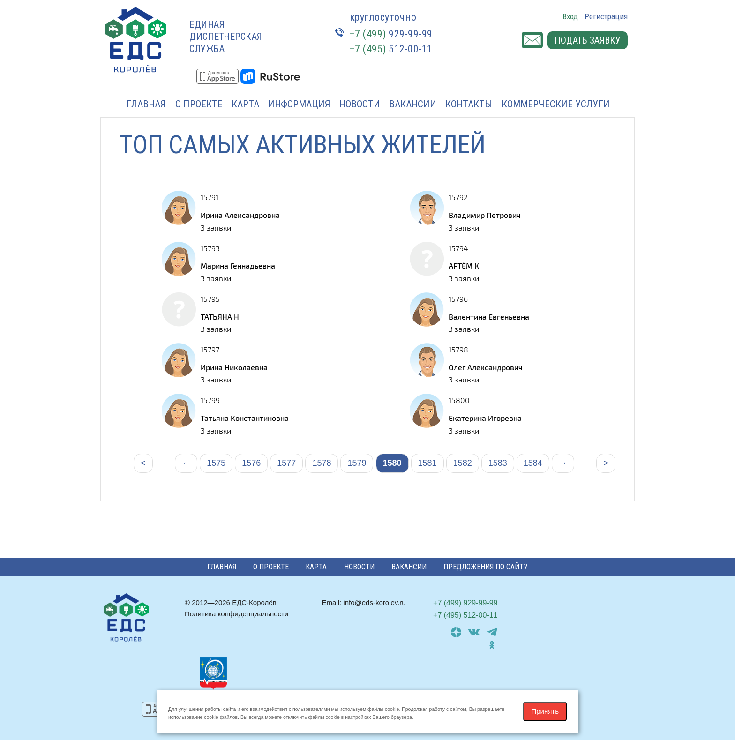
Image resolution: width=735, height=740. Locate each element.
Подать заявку (588, 40)
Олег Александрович (486, 367)
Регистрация (606, 16)
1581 (427, 463)
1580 (392, 463)
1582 (462, 463)
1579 (356, 463)
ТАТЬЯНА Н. (221, 316)
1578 (321, 463)
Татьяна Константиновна (245, 417)
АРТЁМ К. (465, 265)
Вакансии (412, 104)
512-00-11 (391, 49)
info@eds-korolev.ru (374, 602)
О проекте (199, 104)
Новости (359, 104)
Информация (299, 104)
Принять (545, 711)
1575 (216, 463)
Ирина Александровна (240, 214)
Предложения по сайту (485, 566)
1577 (286, 463)
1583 (497, 463)
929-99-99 (391, 34)
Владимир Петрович (485, 214)
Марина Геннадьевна (238, 265)
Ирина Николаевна (234, 367)
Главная (146, 104)
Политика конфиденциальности (236, 614)
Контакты (468, 104)
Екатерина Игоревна (485, 417)
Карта (245, 104)
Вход (570, 16)
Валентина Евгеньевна (489, 316)
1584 (533, 463)
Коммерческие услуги (556, 104)
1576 (251, 463)
